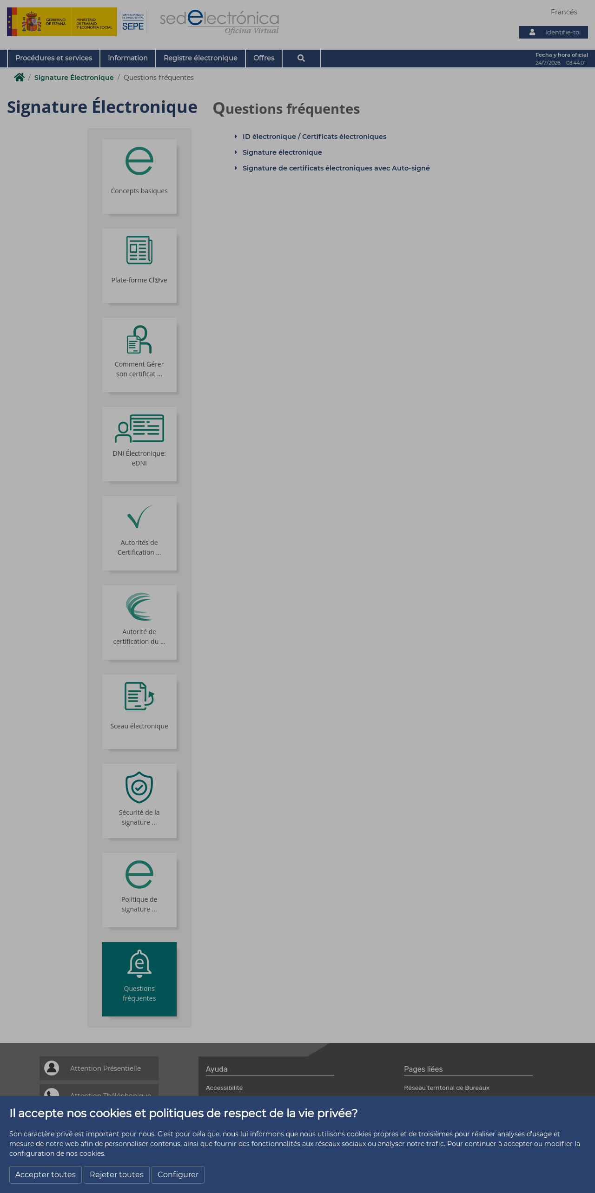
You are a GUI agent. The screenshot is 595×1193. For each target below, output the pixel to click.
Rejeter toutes (117, 1174)
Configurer (178, 1174)
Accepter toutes (45, 1174)
